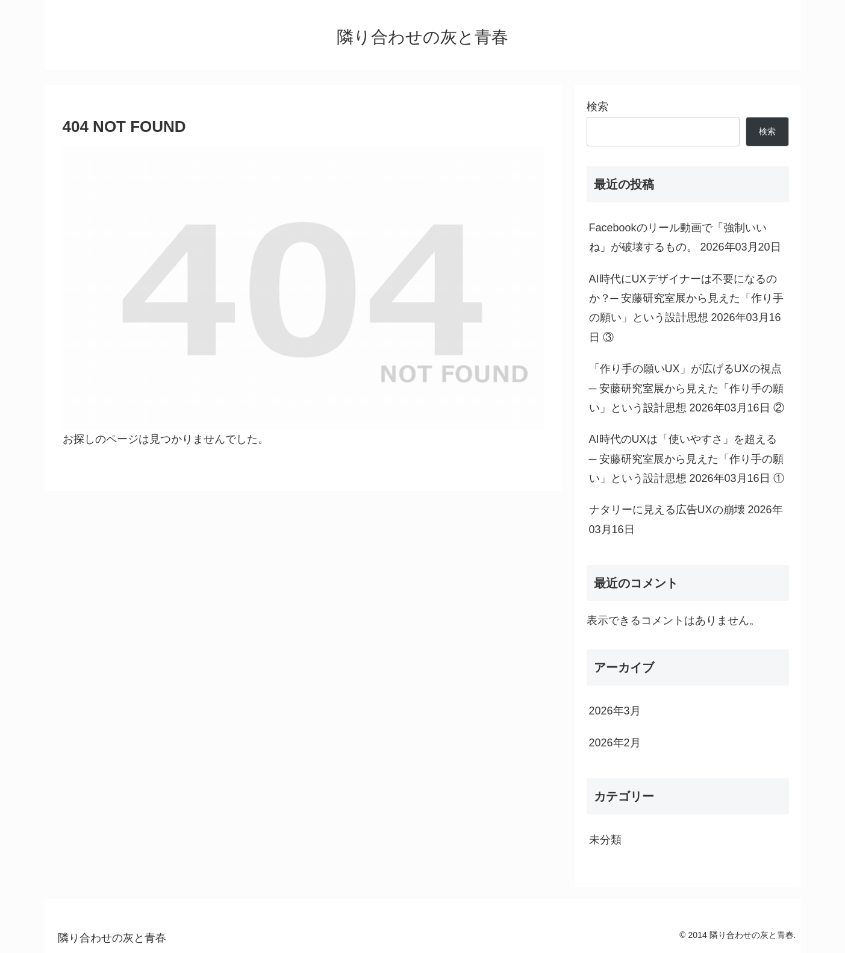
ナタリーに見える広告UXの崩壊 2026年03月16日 (686, 519)
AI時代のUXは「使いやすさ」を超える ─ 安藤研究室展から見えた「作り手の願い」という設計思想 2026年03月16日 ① (686, 458)
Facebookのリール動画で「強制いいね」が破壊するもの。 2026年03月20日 (685, 237)
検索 (597, 107)
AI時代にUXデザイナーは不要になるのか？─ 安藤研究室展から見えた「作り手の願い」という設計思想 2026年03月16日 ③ (686, 308)
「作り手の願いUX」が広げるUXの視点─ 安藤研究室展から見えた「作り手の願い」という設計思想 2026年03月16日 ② (686, 388)
